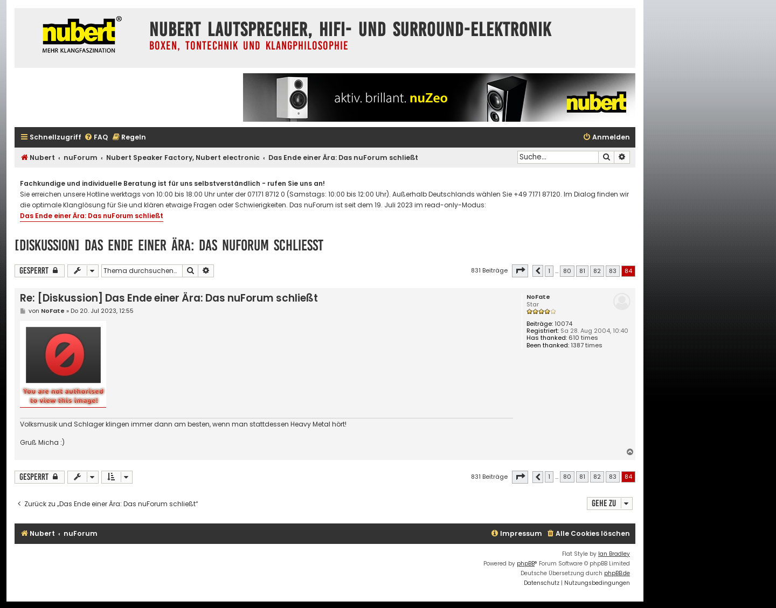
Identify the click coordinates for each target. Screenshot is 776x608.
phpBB (526, 564)
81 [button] (582, 271)
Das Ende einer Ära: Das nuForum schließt (91, 215)
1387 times (586, 345)
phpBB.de (617, 573)
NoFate (538, 296)
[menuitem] (96, 137)
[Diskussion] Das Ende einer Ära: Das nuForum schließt (169, 245)
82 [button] (597, 271)
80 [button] (567, 271)
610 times (583, 337)
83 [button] (612, 271)
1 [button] (549, 271)
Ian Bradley (614, 554)
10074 (563, 323)
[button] (520, 270)
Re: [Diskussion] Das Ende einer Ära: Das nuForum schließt (169, 298)
